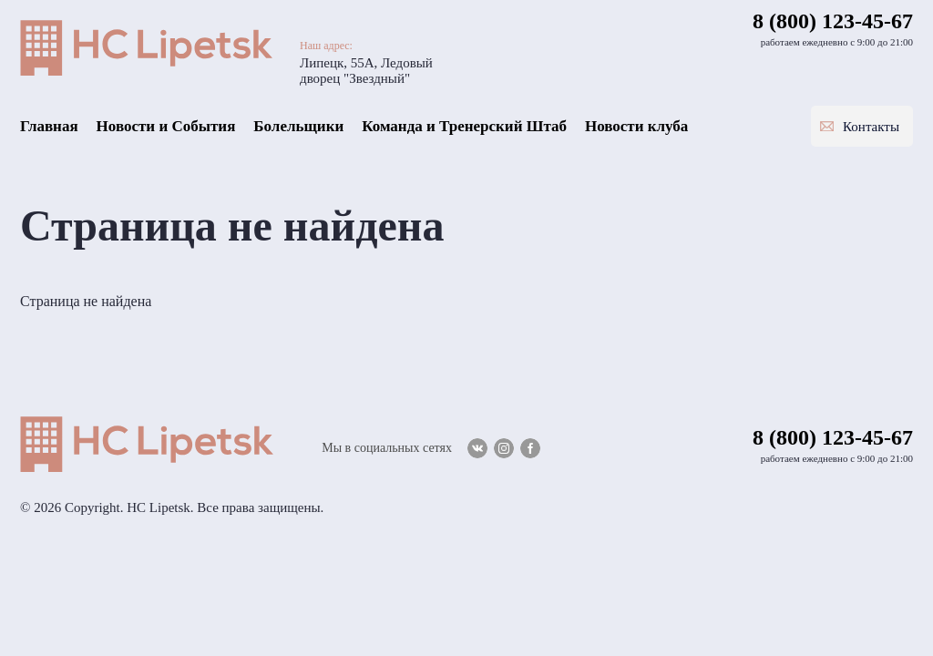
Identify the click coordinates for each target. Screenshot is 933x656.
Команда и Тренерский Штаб (464, 126)
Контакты (871, 126)
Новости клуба (636, 126)
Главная (49, 126)
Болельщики (298, 126)
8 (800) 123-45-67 (833, 21)
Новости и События (166, 126)
